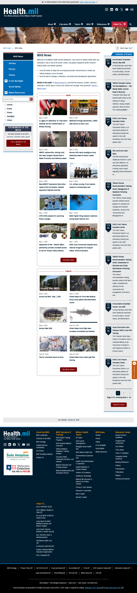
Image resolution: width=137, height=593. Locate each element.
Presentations (120, 469)
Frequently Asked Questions (121, 457)
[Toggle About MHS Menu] (55, 24)
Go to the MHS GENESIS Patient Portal (45, 516)
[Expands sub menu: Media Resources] (6, 92)
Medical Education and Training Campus (63, 466)
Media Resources (17, 92)
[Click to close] (134, 363)
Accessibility (73, 568)
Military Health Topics (82, 433)
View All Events (118, 405)
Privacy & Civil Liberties (84, 487)
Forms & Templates (122, 453)
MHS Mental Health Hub (84, 452)
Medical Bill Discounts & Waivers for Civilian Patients (84, 481)
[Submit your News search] (31, 99)
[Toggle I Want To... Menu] (124, 24)
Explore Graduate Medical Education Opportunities (45, 550)
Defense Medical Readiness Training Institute (62, 451)
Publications (119, 472)
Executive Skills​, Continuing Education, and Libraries (65, 459)
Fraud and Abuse (57, 568)
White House (85, 573)
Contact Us (40, 457)
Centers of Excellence (83, 472)
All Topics (79, 438)
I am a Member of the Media (18, 143)
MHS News (18, 56)
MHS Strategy (41, 442)
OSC (97, 573)
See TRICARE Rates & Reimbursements (44, 536)
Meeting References (122, 462)
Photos (12, 69)
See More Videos (68, 369)
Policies (118, 465)
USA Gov (72, 573)
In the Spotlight (16, 81)
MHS (89, 24)
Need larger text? (124, 48)
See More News (68, 260)
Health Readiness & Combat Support (82, 468)
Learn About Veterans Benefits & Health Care (44, 530)
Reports (118, 475)
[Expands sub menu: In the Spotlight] (6, 80)
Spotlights (10, 116)
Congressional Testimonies (120, 442)
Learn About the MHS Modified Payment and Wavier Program (43, 523)
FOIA (85, 568)
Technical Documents (122, 479)
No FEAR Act (40, 568)
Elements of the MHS (43, 438)
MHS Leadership (41, 435)
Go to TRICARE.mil (42, 507)
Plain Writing (58, 573)
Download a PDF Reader (93, 588)
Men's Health (80, 494)
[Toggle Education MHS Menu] (70, 24)
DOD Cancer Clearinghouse (80, 442)
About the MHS (42, 432)
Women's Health (81, 497)
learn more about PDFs (113, 588)
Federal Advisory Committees (41, 446)
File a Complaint (41, 555)
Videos (12, 75)
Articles (12, 63)
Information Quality (121, 568)
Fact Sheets (119, 446)
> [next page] (129, 393)
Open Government (42, 573)
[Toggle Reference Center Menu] (108, 24)
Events (9, 109)
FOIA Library (119, 450)
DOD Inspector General (101, 568)
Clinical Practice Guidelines (120, 436)
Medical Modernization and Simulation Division (65, 471)
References (102, 24)
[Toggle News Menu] (92, 24)
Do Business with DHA (43, 546)
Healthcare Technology (83, 476)
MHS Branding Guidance (44, 454)
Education (63, 24)
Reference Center (123, 432)
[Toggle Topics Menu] (82, 24)
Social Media (15, 86)
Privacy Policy (25, 568)
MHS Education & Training (63, 433)
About (50, 24)
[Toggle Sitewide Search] (130, 24)
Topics (77, 24)
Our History (40, 451)
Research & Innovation (83, 490)
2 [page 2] (123, 393)
